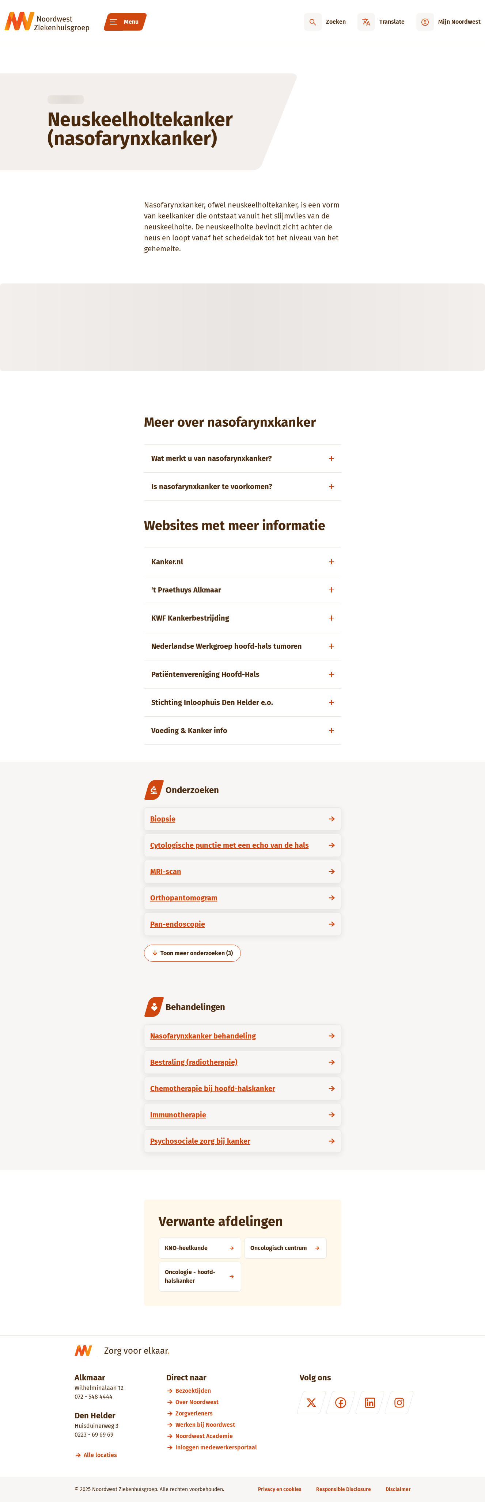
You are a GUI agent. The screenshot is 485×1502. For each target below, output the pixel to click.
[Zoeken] (325, 22)
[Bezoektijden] (216, 1391)
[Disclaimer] (398, 1489)
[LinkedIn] (369, 1402)
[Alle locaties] (104, 1455)
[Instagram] (399, 1402)
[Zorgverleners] (216, 1413)
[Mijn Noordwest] (448, 22)
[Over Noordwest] (216, 1402)
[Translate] (381, 22)
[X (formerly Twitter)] (311, 1402)
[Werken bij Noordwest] (216, 1425)
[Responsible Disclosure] (343, 1489)
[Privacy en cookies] (280, 1489)
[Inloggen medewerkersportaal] (216, 1447)
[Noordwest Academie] (216, 1436)
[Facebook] (340, 1402)
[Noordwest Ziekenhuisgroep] (46, 22)
